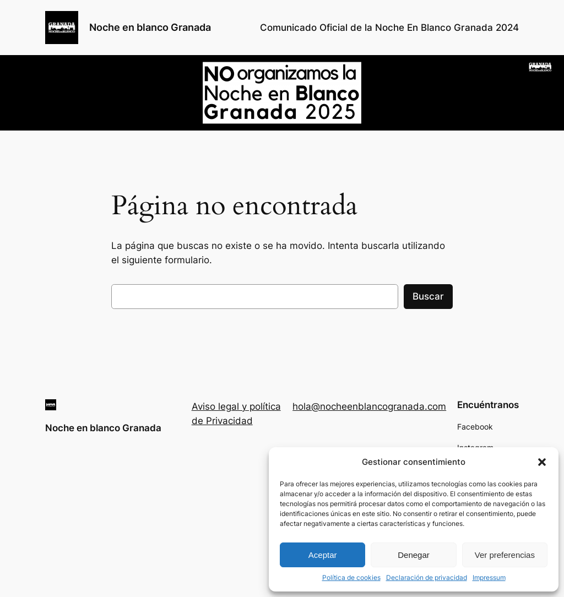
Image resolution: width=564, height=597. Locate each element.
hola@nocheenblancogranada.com (369, 406)
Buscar (428, 296)
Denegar (414, 555)
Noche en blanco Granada (150, 27)
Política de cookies (351, 577)
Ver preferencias (505, 555)
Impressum (489, 577)
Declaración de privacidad (426, 577)
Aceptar (322, 555)
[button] (541, 462)
